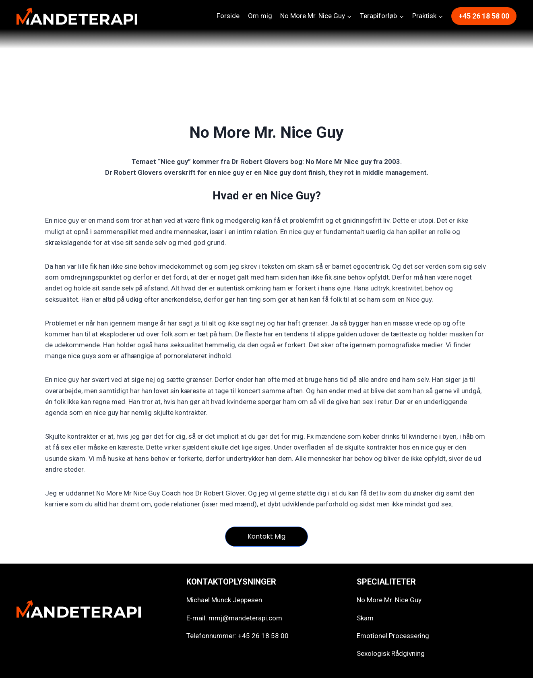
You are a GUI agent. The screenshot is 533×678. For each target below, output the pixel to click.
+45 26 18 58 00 (484, 16)
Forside (228, 16)
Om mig (260, 16)
